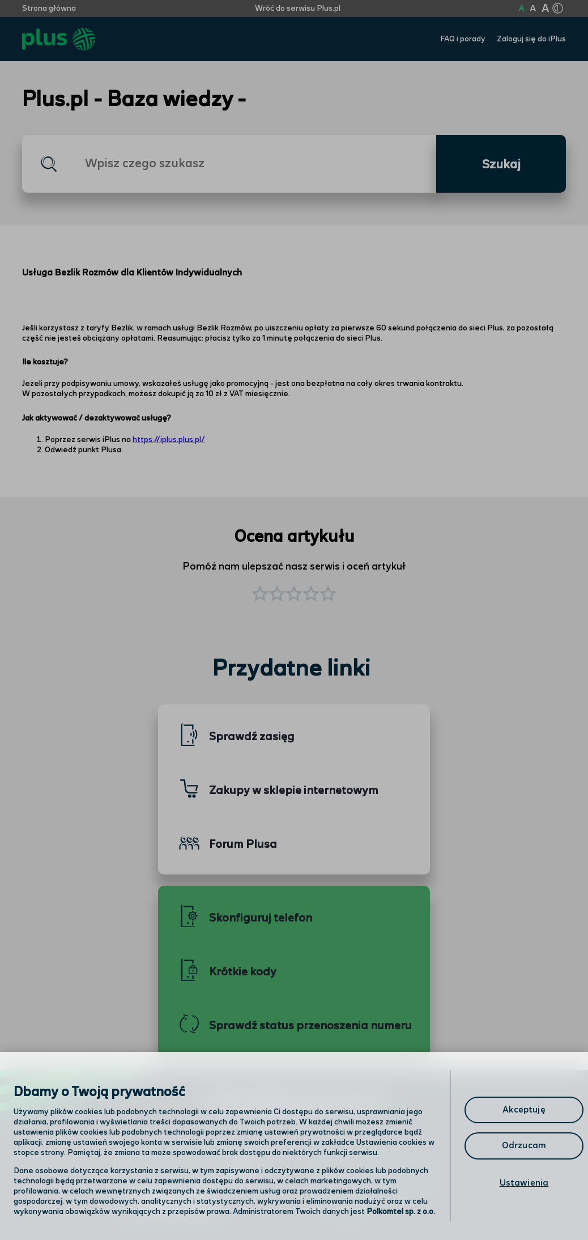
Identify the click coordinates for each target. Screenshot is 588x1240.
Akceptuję (523, 1110)
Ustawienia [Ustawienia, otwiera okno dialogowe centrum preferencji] (524, 1183)
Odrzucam (524, 1146)
